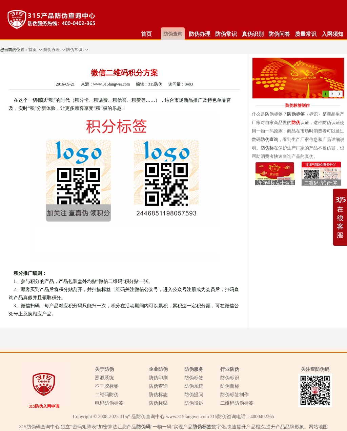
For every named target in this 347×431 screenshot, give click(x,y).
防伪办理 (199, 34)
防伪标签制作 (234, 394)
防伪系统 (193, 386)
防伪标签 (193, 377)
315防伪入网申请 (44, 406)
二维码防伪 (107, 394)
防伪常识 (226, 34)
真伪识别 (253, 34)
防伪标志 (158, 394)
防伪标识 (229, 377)
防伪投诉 (193, 403)
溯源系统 (104, 377)
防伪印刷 (158, 377)
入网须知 (332, 34)
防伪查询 (172, 34)
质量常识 (306, 34)
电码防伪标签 (109, 403)
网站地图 (318, 426)
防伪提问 (193, 394)
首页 (146, 34)
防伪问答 (279, 34)
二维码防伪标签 (236, 403)
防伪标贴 (158, 403)
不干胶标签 (107, 386)
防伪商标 (229, 386)
